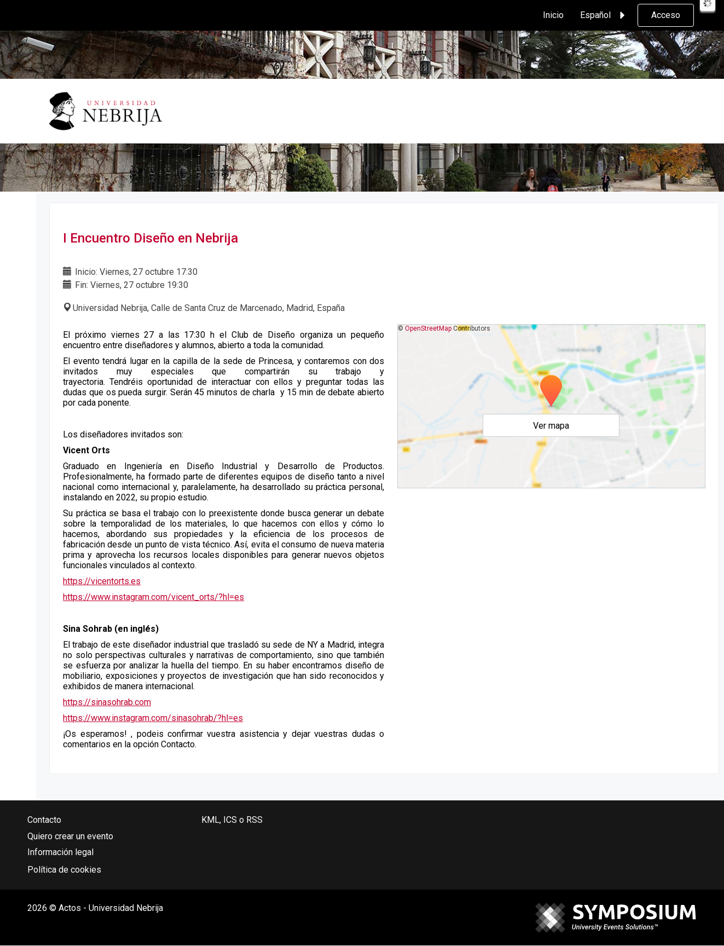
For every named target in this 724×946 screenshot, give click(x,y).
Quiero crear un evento (70, 836)
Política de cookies (64, 869)
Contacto (44, 820)
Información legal (60, 852)
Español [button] (604, 15)
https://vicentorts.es (102, 581)
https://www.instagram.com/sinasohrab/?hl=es (153, 718)
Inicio (553, 15)
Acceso (665, 15)
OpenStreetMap (428, 328)
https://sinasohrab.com (107, 702)
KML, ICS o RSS (232, 820)
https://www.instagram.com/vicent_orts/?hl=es (153, 597)
